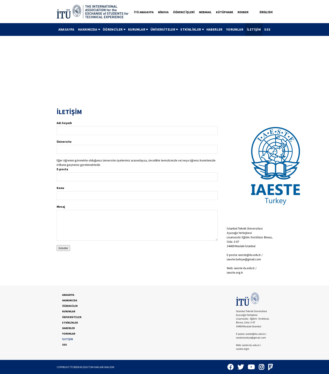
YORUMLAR (234, 29)
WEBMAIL (205, 12)
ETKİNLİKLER (192, 29)
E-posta (62, 169)
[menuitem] (66, 29)
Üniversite (64, 142)
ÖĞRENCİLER (114, 29)
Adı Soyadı (64, 123)
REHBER (243, 12)
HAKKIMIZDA (89, 29)
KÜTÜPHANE (224, 12)
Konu (60, 188)
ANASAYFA (66, 29)
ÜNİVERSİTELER (165, 29)
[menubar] (164, 29)
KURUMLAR (138, 29)
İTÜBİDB (75, 367)
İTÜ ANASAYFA (144, 12)
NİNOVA (163, 12)
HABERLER (214, 29)
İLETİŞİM (254, 29)
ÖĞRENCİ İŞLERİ (184, 12)
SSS (267, 29)
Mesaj (61, 207)
